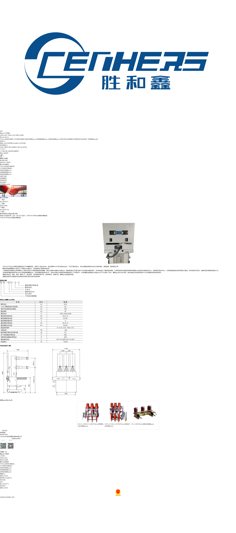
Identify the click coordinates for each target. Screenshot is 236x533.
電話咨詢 (2, 486)
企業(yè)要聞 (4, 147)
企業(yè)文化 (11, 135)
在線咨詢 (3, 430)
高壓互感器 (63, 139)
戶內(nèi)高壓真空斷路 (7, 139)
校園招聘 (16, 151)
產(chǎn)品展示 (21, 215)
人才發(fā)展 (3, 151)
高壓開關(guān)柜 (93, 139)
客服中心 (2, 141)
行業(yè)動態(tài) (13, 147)
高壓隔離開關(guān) (42, 139)
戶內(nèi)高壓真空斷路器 (7, 166)
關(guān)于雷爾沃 (5, 133)
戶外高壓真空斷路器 (6, 168)
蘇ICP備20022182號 (5, 438)
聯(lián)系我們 (4, 153)
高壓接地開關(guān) (54, 139)
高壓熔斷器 (70, 139)
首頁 (1, 131)
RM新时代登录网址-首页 (7, 497)
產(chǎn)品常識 (22, 147)
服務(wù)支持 (4, 143)
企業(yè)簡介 (4, 135)
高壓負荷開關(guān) (30, 139)
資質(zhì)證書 (19, 135)
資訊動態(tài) (4, 145)
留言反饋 (23, 143)
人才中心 (2, 149)
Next (155, 415)
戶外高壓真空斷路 (19, 139)
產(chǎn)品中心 (4, 137)
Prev (80, 415)
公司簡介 (2, 456)
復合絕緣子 (84, 139)
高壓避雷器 (77, 139)
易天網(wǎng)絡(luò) (27, 438)
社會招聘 (10, 151)
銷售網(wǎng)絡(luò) (14, 143)
